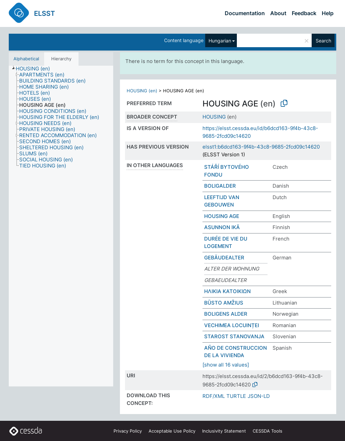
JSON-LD (259, 396)
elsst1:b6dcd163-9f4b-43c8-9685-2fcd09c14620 (261, 147)
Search (323, 40)
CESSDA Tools (267, 431)
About (278, 13)
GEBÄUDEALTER (224, 257)
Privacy (128, 431)
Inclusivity (224, 431)
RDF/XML (213, 396)
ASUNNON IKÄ (222, 227)
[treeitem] (35, 69)
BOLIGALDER (220, 186)
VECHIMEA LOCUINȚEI (231, 325)
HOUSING (214, 117)
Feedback (304, 13)
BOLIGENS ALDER (225, 314)
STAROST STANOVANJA (234, 336)
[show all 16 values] (225, 364)
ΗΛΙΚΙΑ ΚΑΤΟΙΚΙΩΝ (227, 291)
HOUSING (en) (142, 90)
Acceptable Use (172, 431)
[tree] (61, 226)
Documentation (245, 13)
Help (328, 13)
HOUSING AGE (221, 216)
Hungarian (220, 40)
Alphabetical (26, 58)
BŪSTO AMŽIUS (223, 303)
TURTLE (236, 396)
